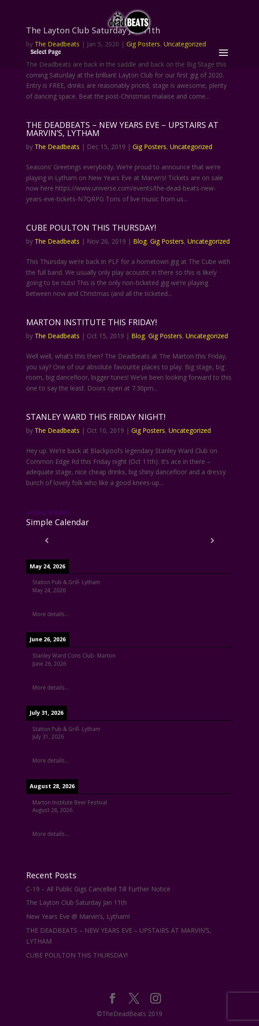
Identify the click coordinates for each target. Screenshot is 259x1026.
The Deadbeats (57, 146)
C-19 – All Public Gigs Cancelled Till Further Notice (98, 889)
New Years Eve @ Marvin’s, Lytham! (78, 916)
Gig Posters (149, 146)
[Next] (212, 540)
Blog (140, 241)
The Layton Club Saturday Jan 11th (76, 902)
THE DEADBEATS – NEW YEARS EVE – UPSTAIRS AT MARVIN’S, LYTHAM (122, 128)
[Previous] (46, 540)
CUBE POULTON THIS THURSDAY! (91, 227)
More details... (50, 613)
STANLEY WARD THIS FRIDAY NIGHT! (95, 416)
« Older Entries (47, 512)
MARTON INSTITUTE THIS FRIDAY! (91, 322)
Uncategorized (191, 146)
